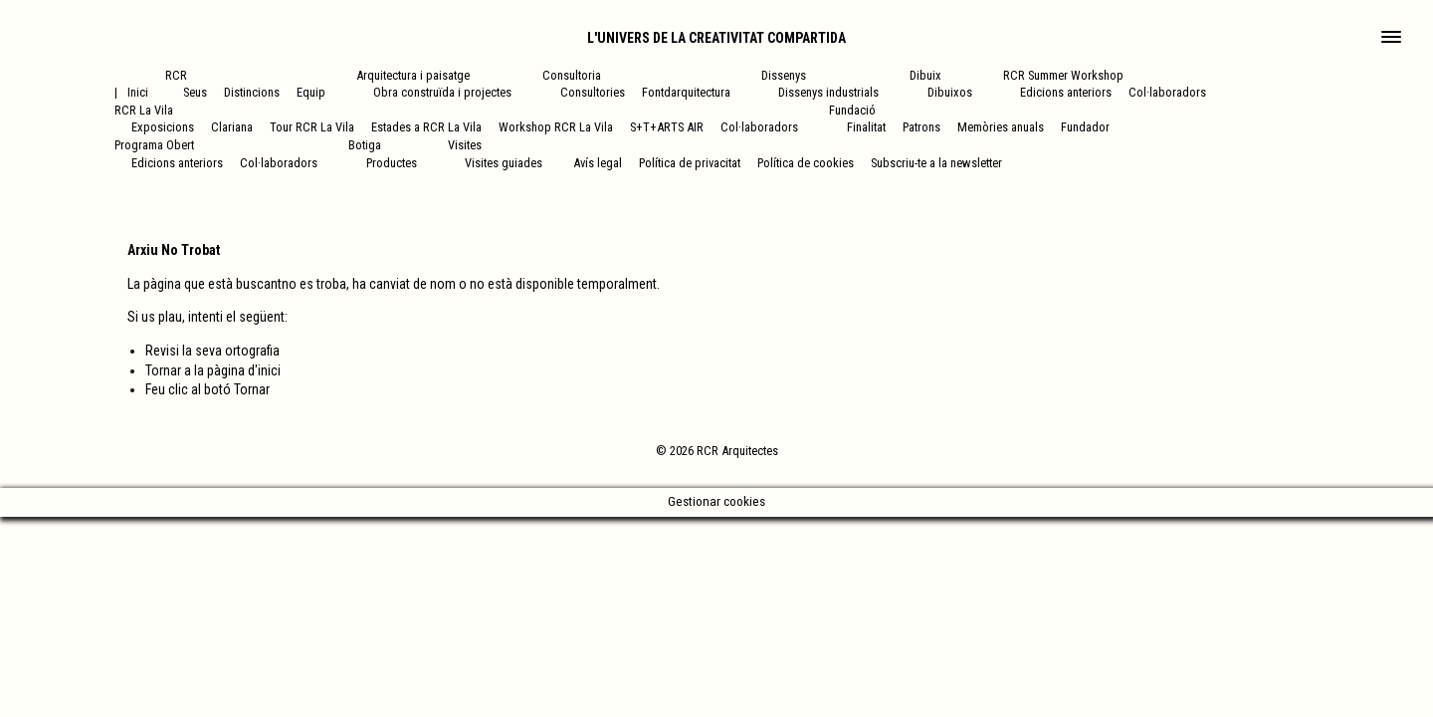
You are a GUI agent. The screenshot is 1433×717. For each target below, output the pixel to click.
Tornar (252, 389)
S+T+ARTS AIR (667, 127)
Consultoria (571, 75)
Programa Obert (154, 144)
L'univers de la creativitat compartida (716, 38)
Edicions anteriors (1066, 92)
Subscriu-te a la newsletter (936, 162)
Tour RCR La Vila (312, 127)
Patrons (921, 127)
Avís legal (597, 162)
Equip (311, 92)
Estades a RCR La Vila (426, 127)
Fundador (1085, 127)
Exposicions (162, 127)
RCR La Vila (143, 110)
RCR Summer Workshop (1063, 75)
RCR (176, 75)
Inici (137, 92)
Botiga (364, 144)
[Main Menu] (1391, 39)
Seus (195, 92)
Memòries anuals (1000, 127)
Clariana (232, 127)
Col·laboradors (1167, 92)
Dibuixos (949, 92)
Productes (391, 162)
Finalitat (866, 127)
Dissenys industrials (828, 92)
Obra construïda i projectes (442, 92)
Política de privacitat (689, 162)
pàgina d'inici (244, 370)
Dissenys (783, 75)
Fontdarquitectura (686, 92)
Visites (465, 144)
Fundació (852, 110)
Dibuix (925, 75)
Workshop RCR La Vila (556, 127)
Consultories (592, 92)
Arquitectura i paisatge (413, 75)
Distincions (252, 92)
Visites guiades (503, 162)
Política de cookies (805, 162)
